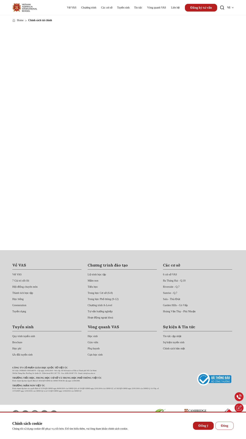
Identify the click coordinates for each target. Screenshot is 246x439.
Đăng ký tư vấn (201, 7)
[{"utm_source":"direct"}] (24, 7)
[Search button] (222, 8)
